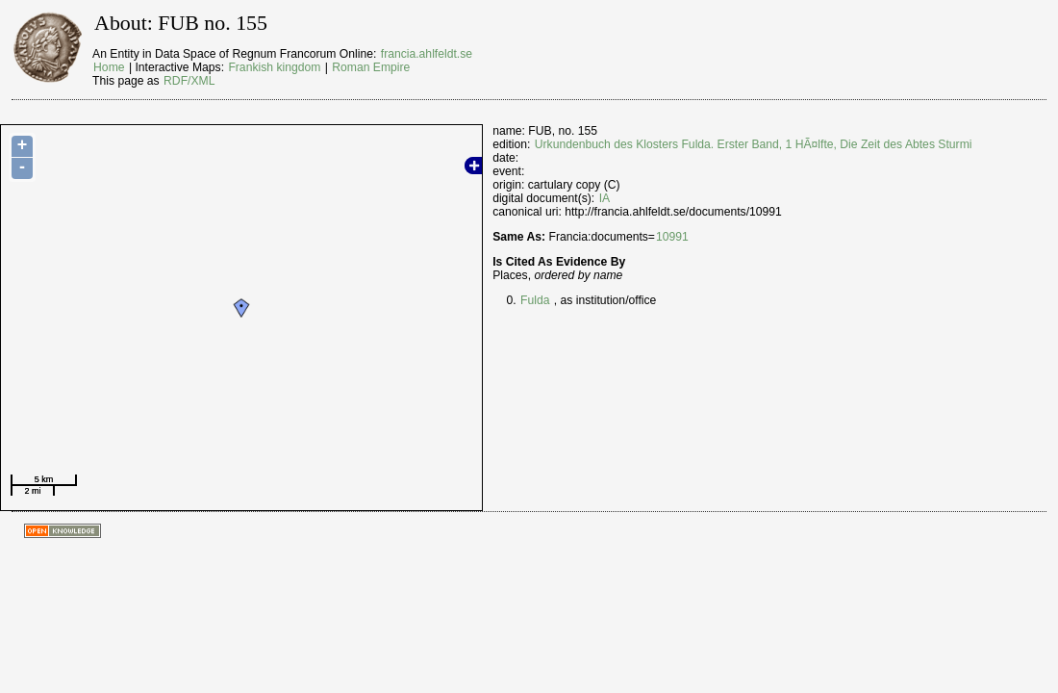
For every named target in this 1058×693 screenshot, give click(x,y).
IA (605, 198)
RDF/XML (189, 81)
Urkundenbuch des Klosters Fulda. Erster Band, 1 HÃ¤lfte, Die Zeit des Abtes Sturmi (753, 144)
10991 (672, 237)
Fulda (534, 300)
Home (108, 67)
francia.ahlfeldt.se (426, 54)
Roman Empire (371, 67)
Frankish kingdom (274, 67)
